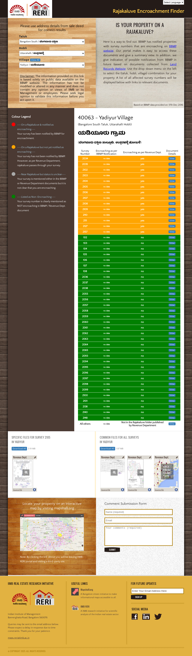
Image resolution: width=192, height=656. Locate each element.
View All (35, 60)
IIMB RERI (85, 606)
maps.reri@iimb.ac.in (18, 637)
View (172, 158)
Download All (19, 448)
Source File (17, 490)
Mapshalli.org (87, 589)
